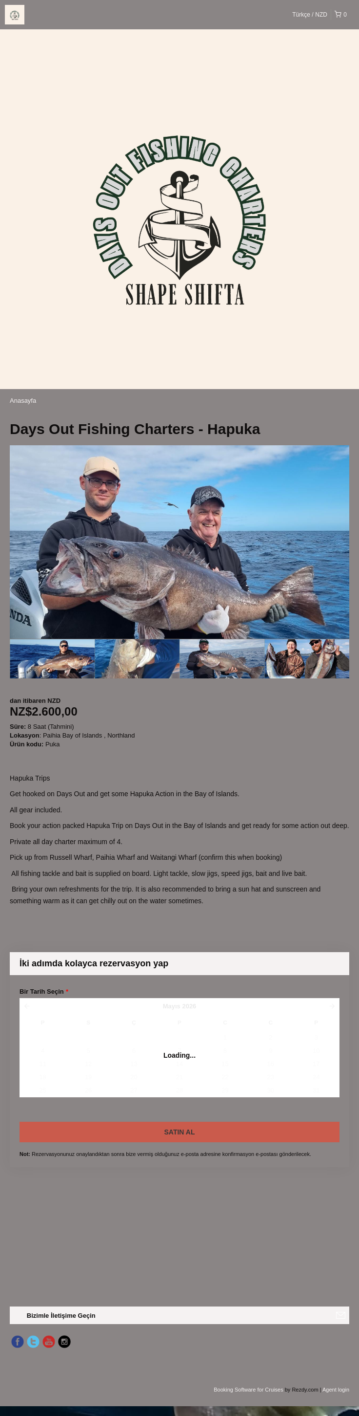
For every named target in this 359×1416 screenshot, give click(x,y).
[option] (52, 658)
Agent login (335, 1390)
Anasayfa (23, 400)
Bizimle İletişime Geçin (61, 1315)
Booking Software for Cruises (249, 1390)
